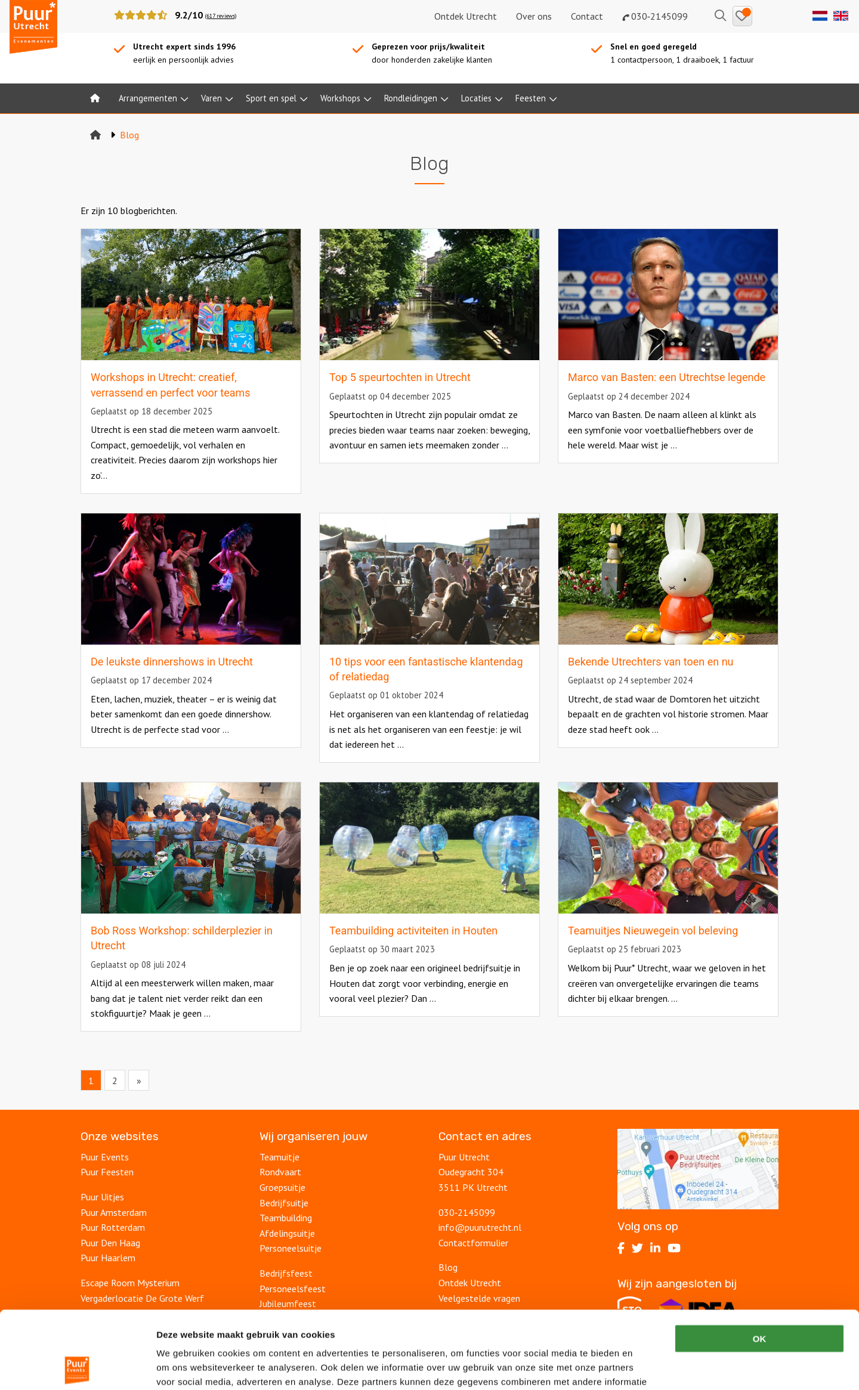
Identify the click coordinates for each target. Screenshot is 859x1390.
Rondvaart (280, 1172)
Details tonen (644, 1366)
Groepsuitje (282, 1187)
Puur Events (105, 1157)
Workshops (340, 98)
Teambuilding (285, 1218)
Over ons (534, 16)
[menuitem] (95, 98)
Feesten (530, 98)
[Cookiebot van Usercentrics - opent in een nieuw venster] (77, 1367)
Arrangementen (148, 98)
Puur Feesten (107, 1172)
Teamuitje (279, 1157)
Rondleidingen (410, 98)
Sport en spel (271, 98)
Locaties (476, 98)
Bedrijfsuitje (283, 1203)
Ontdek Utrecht (465, 16)
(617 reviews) (220, 16)
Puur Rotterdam (113, 1227)
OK (760, 1261)
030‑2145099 (655, 16)
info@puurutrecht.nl (479, 1227)
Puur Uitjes (102, 1197)
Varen (211, 98)
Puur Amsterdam (114, 1212)
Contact (587, 16)
